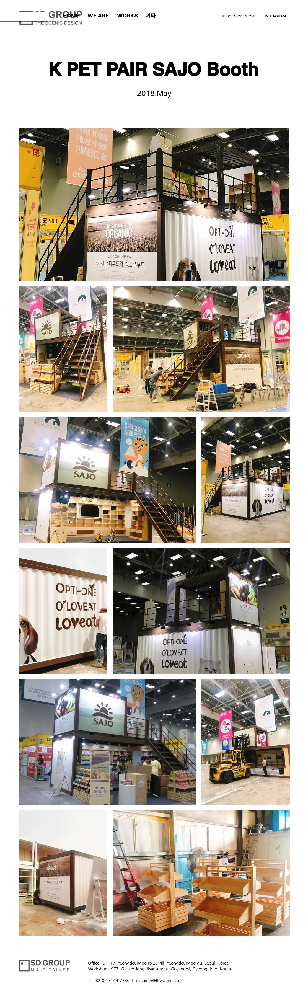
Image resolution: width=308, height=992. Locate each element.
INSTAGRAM (275, 16)
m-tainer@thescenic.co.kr (160, 980)
